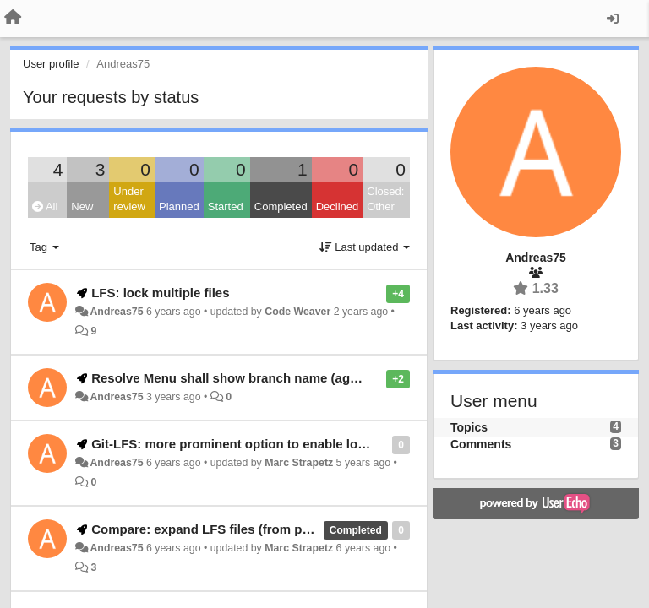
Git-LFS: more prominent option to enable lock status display (275, 444)
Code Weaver (297, 312)
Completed (281, 206)
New (82, 206)
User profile (51, 63)
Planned (179, 206)
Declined (337, 206)
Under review (129, 199)
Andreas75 (116, 312)
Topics (469, 427)
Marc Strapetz (299, 463)
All (44, 206)
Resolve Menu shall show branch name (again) (232, 378)
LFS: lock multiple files (160, 292)
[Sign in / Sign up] (612, 18)
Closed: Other (385, 199)
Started (225, 206)
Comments (480, 444)
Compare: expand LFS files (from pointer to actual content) (268, 529)
